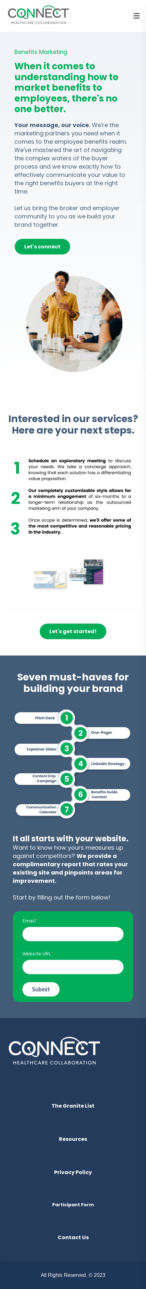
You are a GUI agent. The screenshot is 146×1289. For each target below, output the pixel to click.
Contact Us (73, 1237)
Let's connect (42, 246)
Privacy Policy (73, 1172)
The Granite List (73, 1106)
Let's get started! (73, 631)
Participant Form (73, 1205)
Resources (73, 1139)
